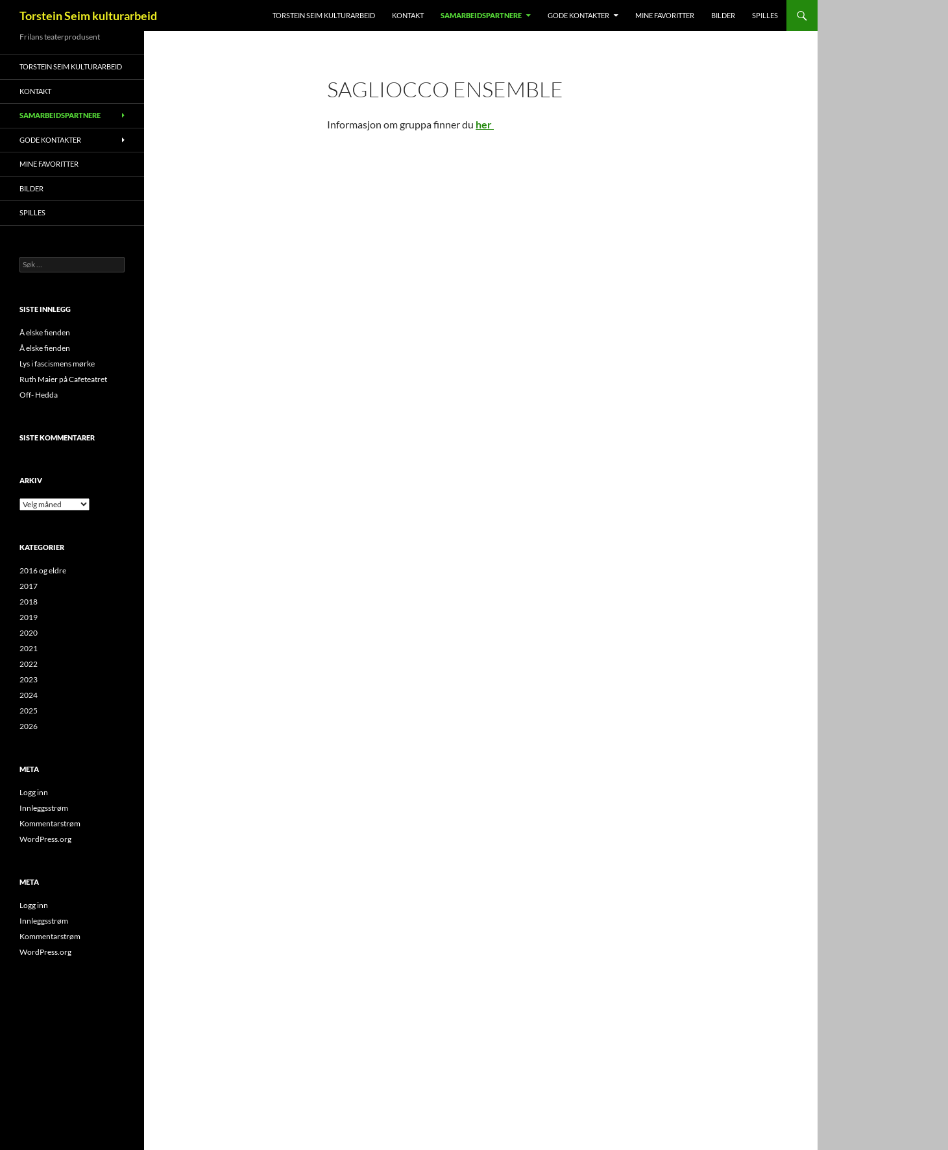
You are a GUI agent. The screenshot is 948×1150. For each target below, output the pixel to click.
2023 (28, 679)
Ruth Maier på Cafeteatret (63, 379)
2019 (28, 617)
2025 (28, 710)
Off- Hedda (38, 395)
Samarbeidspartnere (481, 15)
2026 (28, 726)
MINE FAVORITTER (664, 15)
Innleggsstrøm (43, 808)
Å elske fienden (44, 332)
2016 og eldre (42, 570)
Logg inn (33, 792)
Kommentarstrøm (49, 823)
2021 (28, 648)
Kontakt (408, 15)
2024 (28, 695)
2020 (28, 633)
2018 (28, 601)
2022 (28, 664)
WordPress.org (45, 839)
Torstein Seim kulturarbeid (88, 15)
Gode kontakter (578, 15)
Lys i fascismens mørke (57, 363)
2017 (28, 586)
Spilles (765, 15)
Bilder (723, 15)
